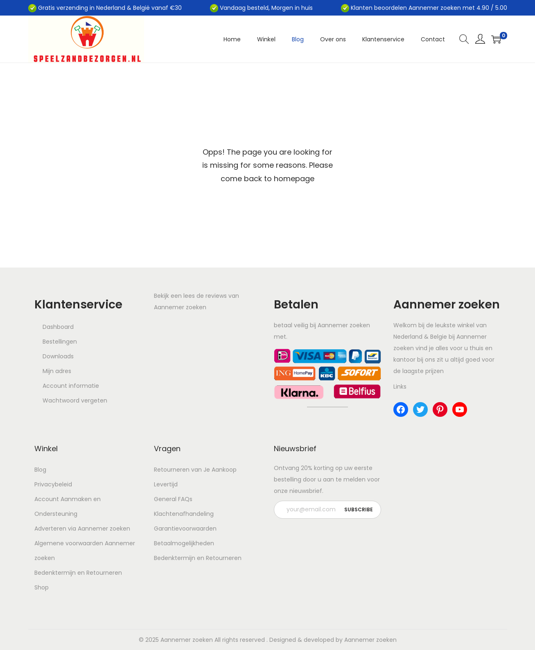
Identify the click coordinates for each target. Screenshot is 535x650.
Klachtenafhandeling (184, 514)
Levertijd (166, 484)
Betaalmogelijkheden (184, 543)
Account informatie (71, 386)
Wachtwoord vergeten (75, 400)
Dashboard (58, 327)
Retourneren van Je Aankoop (195, 470)
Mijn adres (57, 371)
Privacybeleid (53, 484)
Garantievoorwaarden (185, 528)
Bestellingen (60, 341)
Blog (40, 470)
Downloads (58, 356)
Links (399, 386)
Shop (41, 587)
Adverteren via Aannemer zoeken (82, 528)
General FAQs (173, 499)
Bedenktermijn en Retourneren (78, 573)
